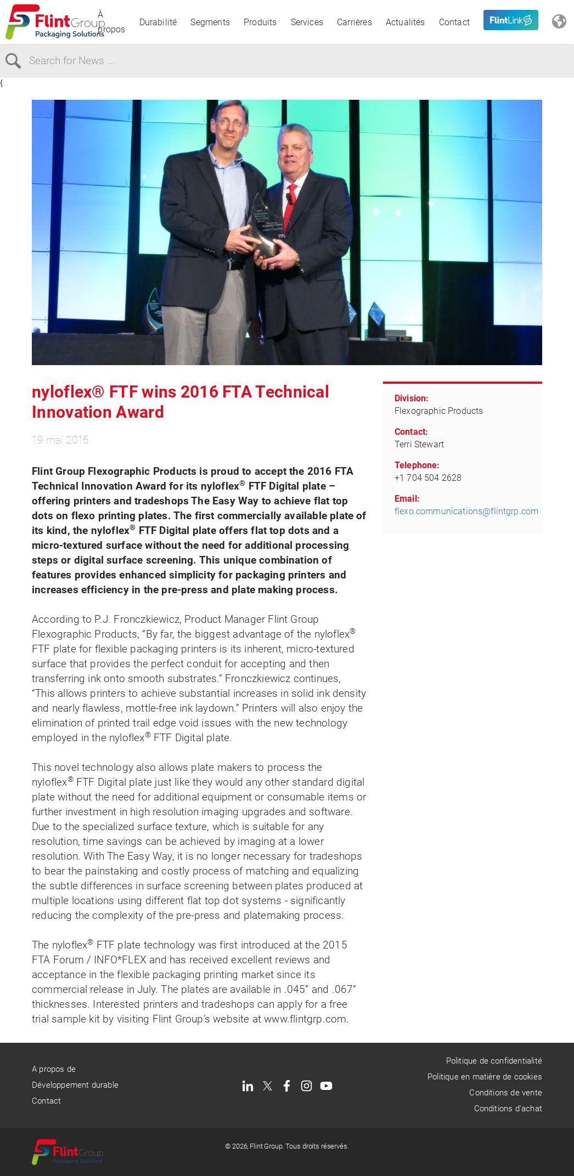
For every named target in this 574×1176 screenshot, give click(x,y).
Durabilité (158, 22)
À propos (111, 22)
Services (307, 22)
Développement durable (75, 1085)
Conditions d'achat (508, 1108)
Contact (454, 22)
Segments (210, 22)
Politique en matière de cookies (484, 1077)
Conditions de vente (505, 1093)
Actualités (405, 22)
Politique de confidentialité (494, 1061)
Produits (260, 22)
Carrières (354, 22)
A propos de (54, 1069)
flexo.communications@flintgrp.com (466, 511)
